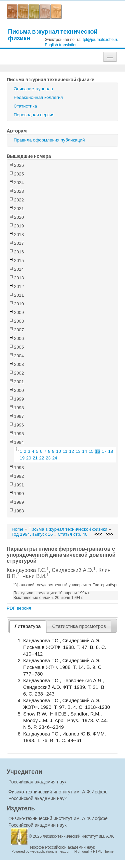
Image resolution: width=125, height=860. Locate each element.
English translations (62, 45)
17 (104, 451)
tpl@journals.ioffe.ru (100, 39)
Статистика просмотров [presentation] (79, 626)
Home (18, 529)
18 (110, 451)
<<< (98, 534)
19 (22, 457)
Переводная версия (34, 114)
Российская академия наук (37, 781)
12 (71, 451)
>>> (109, 534)
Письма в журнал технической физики (53, 35)
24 (54, 457)
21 (35, 457)
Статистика (25, 106)
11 (65, 451)
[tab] (27, 626)
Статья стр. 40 (72, 534)
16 (97, 451)
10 (58, 451)
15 (91, 451)
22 (41, 457)
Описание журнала (33, 88)
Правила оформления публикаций (49, 140)
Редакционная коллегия (38, 97)
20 (28, 457)
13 (78, 451)
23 (48, 457)
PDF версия (19, 608)
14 (84, 451)
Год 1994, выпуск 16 (32, 534)
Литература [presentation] (28, 626)
